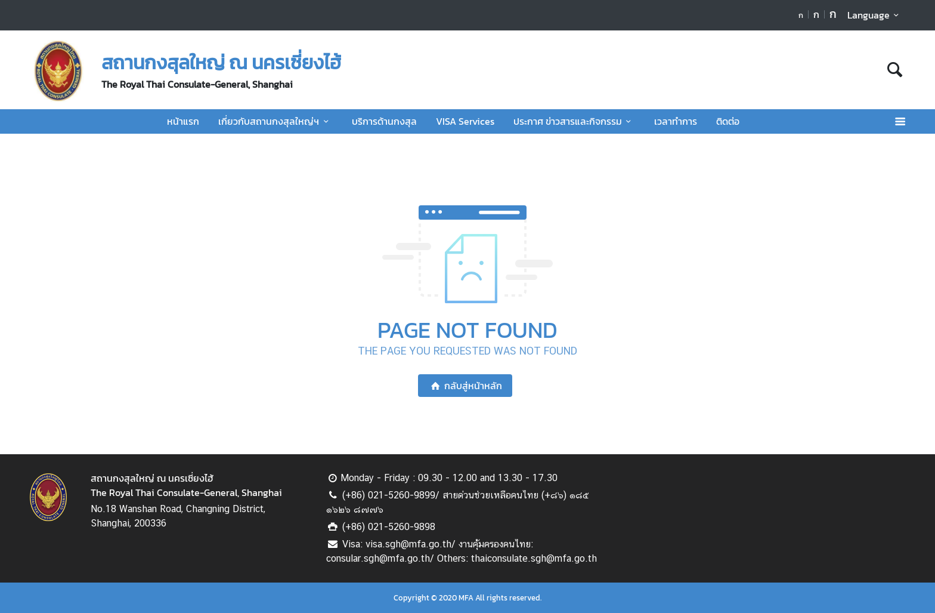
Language (875, 15)
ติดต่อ (727, 121)
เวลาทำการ (675, 121)
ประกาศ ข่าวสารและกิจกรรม (574, 121)
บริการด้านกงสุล (384, 121)
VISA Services (465, 121)
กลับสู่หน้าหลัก (464, 385)
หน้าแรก (183, 121)
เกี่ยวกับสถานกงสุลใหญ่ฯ (275, 121)
